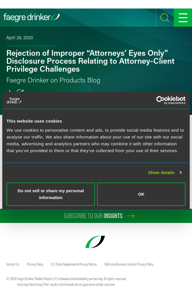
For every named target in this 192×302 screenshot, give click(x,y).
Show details (161, 172)
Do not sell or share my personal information (51, 194)
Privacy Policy (35, 264)
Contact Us (12, 264)
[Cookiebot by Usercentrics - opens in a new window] (160, 100)
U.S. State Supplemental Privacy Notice (74, 264)
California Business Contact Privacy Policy (129, 264)
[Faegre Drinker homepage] (31, 17)
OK (141, 193)
